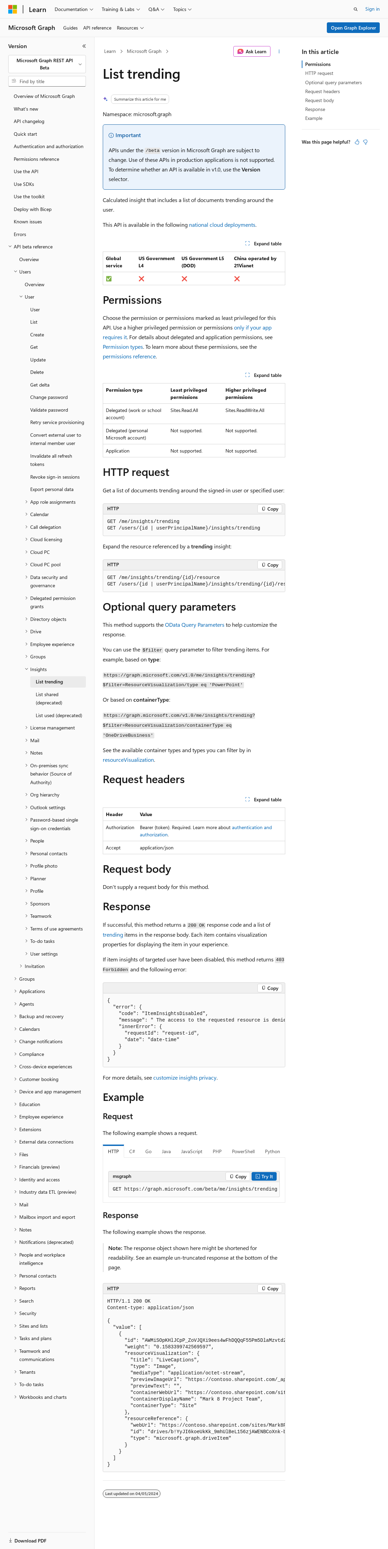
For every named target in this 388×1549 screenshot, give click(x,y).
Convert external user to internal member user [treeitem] (55, 439)
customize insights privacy (185, 1077)
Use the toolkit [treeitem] (29, 196)
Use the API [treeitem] (26, 171)
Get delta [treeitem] (39, 384)
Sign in (372, 8)
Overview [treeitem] (29, 259)
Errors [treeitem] (20, 234)
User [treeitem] (35, 309)
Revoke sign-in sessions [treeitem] (55, 476)
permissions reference (129, 356)
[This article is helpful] (357, 142)
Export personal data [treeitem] (52, 489)
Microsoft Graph (144, 51)
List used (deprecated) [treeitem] (59, 715)
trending (113, 934)
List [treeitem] (33, 322)
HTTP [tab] (113, 1151)
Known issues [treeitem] (28, 221)
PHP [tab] (217, 1151)
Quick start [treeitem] (25, 134)
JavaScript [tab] (191, 1151)
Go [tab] (148, 1151)
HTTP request (319, 73)
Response (315, 109)
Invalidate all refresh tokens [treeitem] (51, 460)
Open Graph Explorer (353, 27)
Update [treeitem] (38, 359)
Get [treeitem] (34, 347)
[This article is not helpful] (365, 142)
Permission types (123, 346)
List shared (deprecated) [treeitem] (49, 698)
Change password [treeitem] (49, 397)
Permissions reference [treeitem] (36, 159)
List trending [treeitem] (49, 681)
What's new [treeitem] (26, 108)
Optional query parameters (333, 82)
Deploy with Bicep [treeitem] (33, 209)
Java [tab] (166, 1151)
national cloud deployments (222, 224)
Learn (110, 51)
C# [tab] (132, 1151)
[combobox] (47, 64)
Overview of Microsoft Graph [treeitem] (44, 96)
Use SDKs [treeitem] (24, 184)
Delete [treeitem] (37, 372)
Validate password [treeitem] (49, 409)
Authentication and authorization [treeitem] (49, 146)
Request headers (322, 91)
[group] (194, 581)
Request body (319, 100)
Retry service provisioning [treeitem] (57, 422)
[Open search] (356, 9)
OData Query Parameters (194, 624)
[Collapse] (84, 46)
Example (313, 118)
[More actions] (279, 51)
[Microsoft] (12, 9)
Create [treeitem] (37, 334)
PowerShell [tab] (243, 1151)
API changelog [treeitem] (29, 121)
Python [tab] (272, 1151)
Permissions (318, 64)
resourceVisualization (128, 759)
